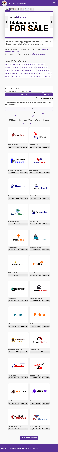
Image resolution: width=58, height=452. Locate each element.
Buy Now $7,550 (14, 326)
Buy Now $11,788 (35, 224)
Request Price (18, 224)
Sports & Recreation (35, 76)
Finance (8, 70)
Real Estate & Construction (28, 73)
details (29, 91)
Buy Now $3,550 (36, 198)
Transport (47, 76)
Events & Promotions (28, 67)
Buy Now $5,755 (13, 173)
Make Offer (48, 94)
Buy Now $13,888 (14, 352)
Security (8, 76)
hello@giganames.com (37, 54)
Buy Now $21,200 (14, 198)
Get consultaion (29, 109)
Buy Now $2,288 (14, 249)
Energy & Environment (12, 67)
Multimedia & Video (11, 73)
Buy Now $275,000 (35, 173)
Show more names (29, 438)
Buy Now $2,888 (35, 429)
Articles (3, 448)
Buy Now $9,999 (14, 147)
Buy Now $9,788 (14, 403)
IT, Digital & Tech (17, 70)
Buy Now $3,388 (35, 249)
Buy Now (24, 94)
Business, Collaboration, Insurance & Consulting (20, 64)
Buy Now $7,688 (14, 301)
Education (41, 64)
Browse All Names (29, 124)
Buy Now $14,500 (35, 275)
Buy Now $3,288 (35, 326)
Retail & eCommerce (45, 73)
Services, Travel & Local (19, 76)
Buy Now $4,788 (35, 403)
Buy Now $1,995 (35, 301)
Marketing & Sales (43, 70)
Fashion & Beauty (41, 67)
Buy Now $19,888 (35, 147)
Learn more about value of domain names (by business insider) (24, 116)
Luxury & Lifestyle (30, 70)
